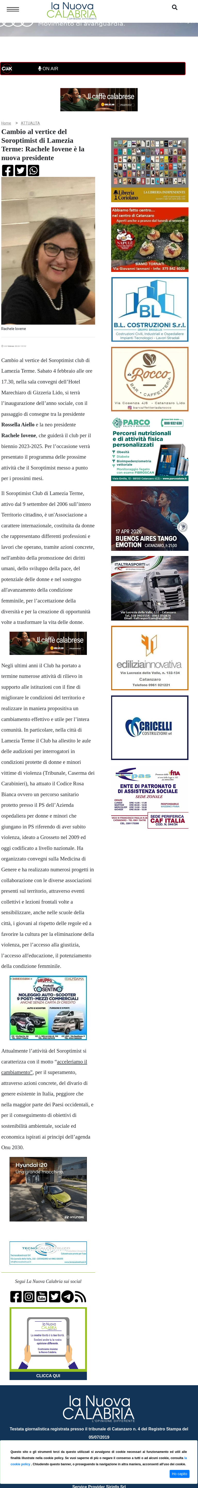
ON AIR (48, 68)
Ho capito (179, 1474)
